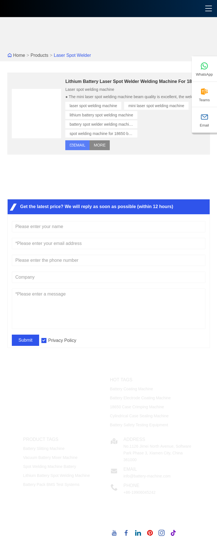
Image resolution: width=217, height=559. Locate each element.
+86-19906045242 (139, 492)
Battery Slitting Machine (43, 448)
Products (39, 55)
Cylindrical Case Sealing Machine (139, 416)
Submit (26, 340)
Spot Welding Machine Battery (49, 466)
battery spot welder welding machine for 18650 (103, 124)
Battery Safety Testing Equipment (139, 425)
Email (130, 469)
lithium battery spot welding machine (101, 115)
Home (19, 55)
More (100, 145)
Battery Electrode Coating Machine (140, 398)
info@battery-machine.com (147, 476)
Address (134, 439)
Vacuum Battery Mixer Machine (50, 457)
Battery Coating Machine (131, 389)
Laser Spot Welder (72, 55)
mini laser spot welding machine (156, 105)
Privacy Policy (62, 340)
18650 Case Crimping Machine (137, 407)
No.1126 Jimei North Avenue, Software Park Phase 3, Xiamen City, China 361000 (157, 453)
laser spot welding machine (93, 105)
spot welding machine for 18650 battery (103, 133)
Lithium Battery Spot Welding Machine (56, 475)
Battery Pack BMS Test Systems (51, 484)
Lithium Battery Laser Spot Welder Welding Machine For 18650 (132, 81)
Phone (131, 485)
